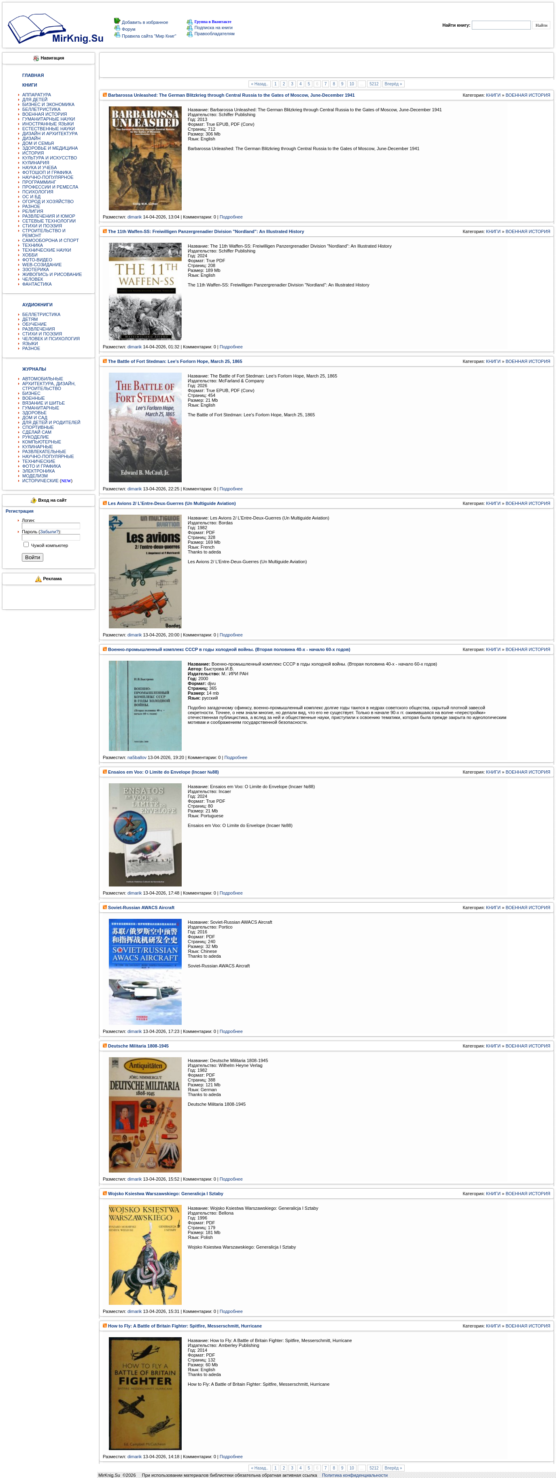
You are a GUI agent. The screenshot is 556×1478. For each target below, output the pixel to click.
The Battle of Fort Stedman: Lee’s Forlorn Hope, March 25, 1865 (175, 361)
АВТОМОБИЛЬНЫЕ (42, 378)
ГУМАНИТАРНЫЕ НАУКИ (48, 119)
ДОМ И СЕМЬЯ (38, 143)
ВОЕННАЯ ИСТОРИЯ (44, 114)
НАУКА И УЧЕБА (39, 167)
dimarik (134, 216)
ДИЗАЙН (31, 138)
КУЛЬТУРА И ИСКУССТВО (49, 157)
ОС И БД (31, 196)
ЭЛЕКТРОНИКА (38, 471)
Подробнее (231, 216)
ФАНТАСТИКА (37, 284)
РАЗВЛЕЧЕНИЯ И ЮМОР (48, 216)
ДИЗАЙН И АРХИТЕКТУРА (50, 133)
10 (352, 84)
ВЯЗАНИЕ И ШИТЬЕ (43, 403)
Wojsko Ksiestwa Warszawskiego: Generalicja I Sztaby (165, 1193)
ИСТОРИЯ (33, 153)
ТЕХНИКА (32, 245)
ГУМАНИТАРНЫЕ (40, 407)
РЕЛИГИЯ (32, 211)
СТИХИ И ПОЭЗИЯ (42, 225)
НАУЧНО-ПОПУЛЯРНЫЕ (48, 456)
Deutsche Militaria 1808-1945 (138, 1045)
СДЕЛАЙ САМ (36, 432)
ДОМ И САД (34, 417)
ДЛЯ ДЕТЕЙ (34, 99)
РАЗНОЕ (31, 206)
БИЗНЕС (31, 393)
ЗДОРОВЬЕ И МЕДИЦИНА (50, 148)
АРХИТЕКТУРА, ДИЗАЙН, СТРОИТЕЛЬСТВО (49, 386)
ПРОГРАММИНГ (39, 182)
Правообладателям (210, 33)
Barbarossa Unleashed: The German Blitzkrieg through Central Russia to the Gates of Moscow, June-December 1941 (231, 95)
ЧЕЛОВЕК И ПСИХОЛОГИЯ (51, 338)
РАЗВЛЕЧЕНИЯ (38, 329)
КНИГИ (493, 95)
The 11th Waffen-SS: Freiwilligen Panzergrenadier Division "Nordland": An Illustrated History (206, 231)
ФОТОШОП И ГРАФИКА (47, 172)
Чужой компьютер (49, 545)
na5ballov (136, 757)
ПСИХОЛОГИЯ (37, 191)
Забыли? (49, 531)
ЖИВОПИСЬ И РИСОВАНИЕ (52, 274)
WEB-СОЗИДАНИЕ (42, 264)
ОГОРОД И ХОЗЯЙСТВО (48, 201)
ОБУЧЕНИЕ (34, 324)
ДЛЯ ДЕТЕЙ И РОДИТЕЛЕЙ (51, 422)
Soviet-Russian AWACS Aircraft (141, 907)
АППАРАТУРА (36, 94)
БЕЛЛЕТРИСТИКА (41, 109)
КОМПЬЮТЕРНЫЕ (41, 441)
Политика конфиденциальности (355, 1475)
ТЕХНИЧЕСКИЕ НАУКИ (46, 250)
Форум (128, 29)
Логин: (28, 520)
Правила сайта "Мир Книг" (148, 36)
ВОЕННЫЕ (33, 398)
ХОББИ (30, 254)
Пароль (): (41, 531)
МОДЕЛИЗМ (35, 475)
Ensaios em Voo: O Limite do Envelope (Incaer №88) (163, 772)
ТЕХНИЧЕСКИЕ (38, 461)
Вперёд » (393, 84)
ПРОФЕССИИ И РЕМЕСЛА (50, 186)
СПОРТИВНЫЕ (38, 427)
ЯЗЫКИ (30, 343)
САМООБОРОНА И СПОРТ (50, 240)
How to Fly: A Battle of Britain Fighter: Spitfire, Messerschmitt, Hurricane (185, 1325)
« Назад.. (259, 84)
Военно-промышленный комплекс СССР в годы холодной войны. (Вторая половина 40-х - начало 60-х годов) (229, 649)
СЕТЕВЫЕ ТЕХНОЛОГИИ (49, 220)
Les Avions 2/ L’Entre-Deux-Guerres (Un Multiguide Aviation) (172, 503)
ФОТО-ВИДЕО (37, 259)
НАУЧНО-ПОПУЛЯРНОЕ (48, 177)
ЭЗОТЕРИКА (35, 269)
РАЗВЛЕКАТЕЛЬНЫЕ (44, 451)
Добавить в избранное (144, 22)
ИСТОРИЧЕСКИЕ (40, 480)
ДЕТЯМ (30, 319)
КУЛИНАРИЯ (35, 162)
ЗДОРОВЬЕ (34, 412)
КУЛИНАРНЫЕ (37, 446)
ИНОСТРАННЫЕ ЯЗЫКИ (48, 123)
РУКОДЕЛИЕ (35, 437)
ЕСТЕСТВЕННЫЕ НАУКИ (48, 128)
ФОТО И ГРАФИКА (41, 466)
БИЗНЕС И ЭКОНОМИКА (48, 104)
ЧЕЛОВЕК (32, 279)
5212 (373, 84)
